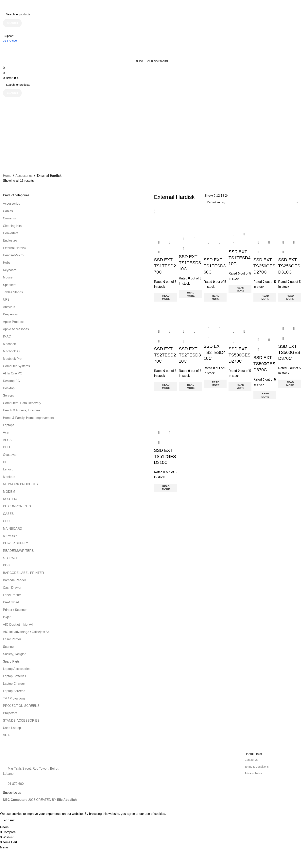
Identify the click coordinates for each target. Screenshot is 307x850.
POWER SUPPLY (15, 543)
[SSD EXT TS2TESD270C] (165, 314)
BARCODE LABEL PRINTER (23, 573)
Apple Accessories (16, 329)
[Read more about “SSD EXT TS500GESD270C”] (240, 386)
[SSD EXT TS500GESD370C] (264, 319)
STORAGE (10, 558)
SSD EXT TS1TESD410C (239, 257)
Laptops (8, 425)
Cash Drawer (12, 587)
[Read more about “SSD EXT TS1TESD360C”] (215, 297)
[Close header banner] (5, 5)
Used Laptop (12, 728)
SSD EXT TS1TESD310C (190, 262)
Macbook (9, 344)
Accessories (23, 175)
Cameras (9, 218)
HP (5, 462)
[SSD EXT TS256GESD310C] (289, 225)
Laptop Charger (14, 683)
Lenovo (8, 469)
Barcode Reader (14, 580)
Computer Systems (16, 366)
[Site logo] (21, 46)
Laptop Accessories (16, 668)
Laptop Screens (14, 691)
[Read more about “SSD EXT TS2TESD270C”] (165, 386)
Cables (8, 211)
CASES (8, 513)
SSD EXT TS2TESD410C (215, 352)
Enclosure (10, 240)
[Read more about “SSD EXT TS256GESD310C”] (289, 297)
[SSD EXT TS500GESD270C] (240, 314)
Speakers (9, 285)
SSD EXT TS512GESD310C (165, 456)
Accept (9, 820)
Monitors (9, 477)
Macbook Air (11, 351)
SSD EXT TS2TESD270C (165, 355)
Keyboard (10, 270)
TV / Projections (14, 698)
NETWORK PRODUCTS (20, 484)
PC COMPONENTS (17, 506)
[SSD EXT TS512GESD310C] (165, 414)
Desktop (9, 388)
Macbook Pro (12, 358)
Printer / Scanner (15, 609)
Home (7, 175)
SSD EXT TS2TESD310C (190, 355)
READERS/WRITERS (18, 550)
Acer (6, 432)
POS (6, 565)
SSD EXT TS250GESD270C (264, 266)
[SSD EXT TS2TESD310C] (190, 314)
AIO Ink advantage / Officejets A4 (26, 632)
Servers (8, 395)
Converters (10, 233)
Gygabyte (9, 454)
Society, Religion (14, 654)
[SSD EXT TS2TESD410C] (215, 313)
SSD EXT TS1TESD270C (165, 266)
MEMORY (10, 536)
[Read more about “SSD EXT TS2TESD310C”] (190, 386)
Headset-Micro (13, 255)
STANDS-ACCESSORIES (21, 720)
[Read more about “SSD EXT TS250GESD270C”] (264, 297)
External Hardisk (14, 248)
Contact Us (251, 759)
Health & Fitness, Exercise (21, 410)
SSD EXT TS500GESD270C (239, 355)
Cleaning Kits (12, 226)
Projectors (10, 713)
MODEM (9, 491)
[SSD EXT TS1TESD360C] (215, 225)
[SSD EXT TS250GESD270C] (264, 225)
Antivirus (9, 307)
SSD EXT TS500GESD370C (264, 363)
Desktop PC (11, 381)
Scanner (9, 646)
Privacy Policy (253, 773)
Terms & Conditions (256, 766)
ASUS (7, 440)
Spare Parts (11, 661)
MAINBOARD (12, 528)
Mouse (7, 277)
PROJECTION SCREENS (21, 705)
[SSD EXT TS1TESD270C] (165, 225)
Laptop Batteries (14, 676)
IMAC (7, 336)
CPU (6, 521)
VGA (6, 735)
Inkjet (6, 617)
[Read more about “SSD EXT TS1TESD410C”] (240, 289)
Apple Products (14, 321)
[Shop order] (252, 202)
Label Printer (12, 595)
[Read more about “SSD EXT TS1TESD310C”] (190, 294)
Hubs (6, 262)
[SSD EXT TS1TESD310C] (190, 224)
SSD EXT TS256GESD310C (289, 266)
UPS (6, 299)
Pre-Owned (11, 602)
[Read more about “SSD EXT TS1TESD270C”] (165, 297)
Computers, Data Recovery (22, 403)
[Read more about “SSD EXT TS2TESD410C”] (215, 384)
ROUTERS (10, 499)
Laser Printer (12, 639)
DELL (7, 447)
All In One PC (12, 373)
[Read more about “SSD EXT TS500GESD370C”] (264, 395)
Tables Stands (13, 292)
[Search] (152, 14)
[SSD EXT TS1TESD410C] (240, 221)
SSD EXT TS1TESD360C (215, 266)
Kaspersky (10, 314)
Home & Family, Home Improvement (28, 417)
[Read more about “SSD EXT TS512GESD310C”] (165, 488)
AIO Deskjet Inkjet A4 (18, 624)
